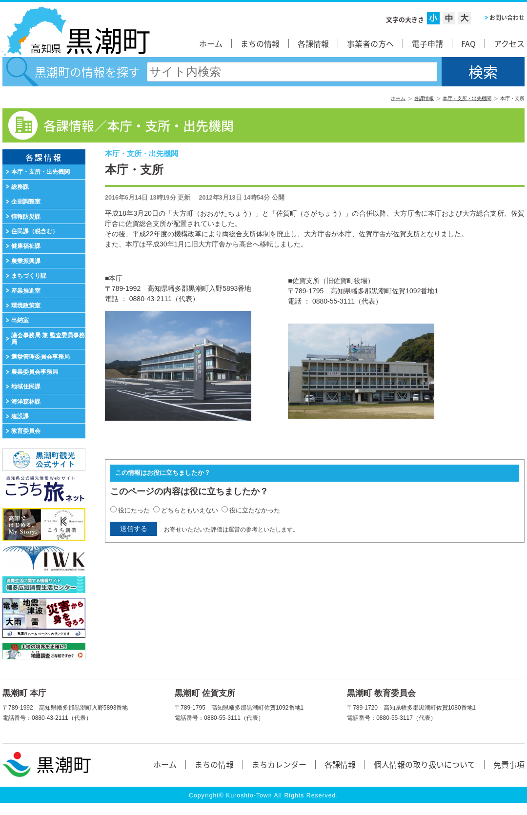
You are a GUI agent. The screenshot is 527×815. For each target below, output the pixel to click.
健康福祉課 (26, 246)
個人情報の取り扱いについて (424, 764)
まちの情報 (260, 43)
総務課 (20, 186)
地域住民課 (26, 386)
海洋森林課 (26, 401)
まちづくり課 (28, 275)
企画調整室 (26, 201)
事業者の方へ (370, 43)
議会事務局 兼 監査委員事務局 (48, 339)
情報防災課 (26, 216)
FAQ (468, 43)
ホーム (211, 43)
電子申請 (427, 43)
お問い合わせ (507, 17)
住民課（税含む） (34, 231)
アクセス (509, 43)
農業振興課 (26, 261)
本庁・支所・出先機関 (467, 98)
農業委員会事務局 (34, 371)
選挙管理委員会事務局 (40, 356)
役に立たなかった (254, 510)
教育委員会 (26, 431)
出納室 (20, 320)
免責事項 (509, 764)
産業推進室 (26, 290)
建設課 (20, 416)
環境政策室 (26, 305)
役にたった (134, 510)
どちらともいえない (189, 510)
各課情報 (313, 43)
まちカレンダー (279, 764)
